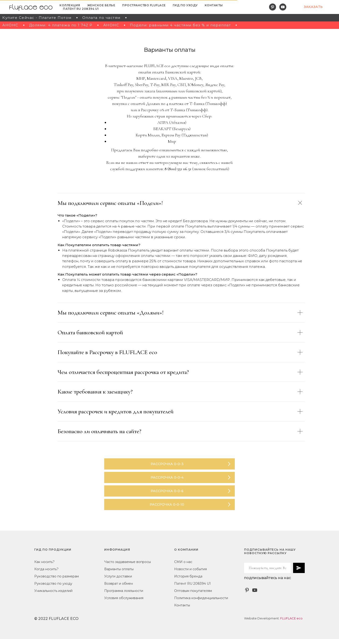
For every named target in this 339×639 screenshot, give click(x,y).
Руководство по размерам (56, 576)
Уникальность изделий (53, 591)
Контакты (182, 605)
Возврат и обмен (118, 583)
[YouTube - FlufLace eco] (255, 590)
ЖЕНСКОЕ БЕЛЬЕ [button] (101, 5)
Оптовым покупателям (193, 591)
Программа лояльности (123, 591)
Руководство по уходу (53, 583)
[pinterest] (272, 6)
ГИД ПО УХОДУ (185, 5)
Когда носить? (46, 569)
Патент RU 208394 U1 (81, 8)
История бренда (188, 576)
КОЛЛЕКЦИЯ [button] (69, 5)
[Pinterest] (247, 590)
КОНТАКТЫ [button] (214, 5)
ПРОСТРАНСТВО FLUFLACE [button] (144, 5)
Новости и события (190, 569)
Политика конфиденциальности (201, 598)
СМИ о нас (183, 562)
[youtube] (282, 6)
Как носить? (44, 562)
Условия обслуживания (123, 598)
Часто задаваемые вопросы (127, 562)
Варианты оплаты (119, 569)
